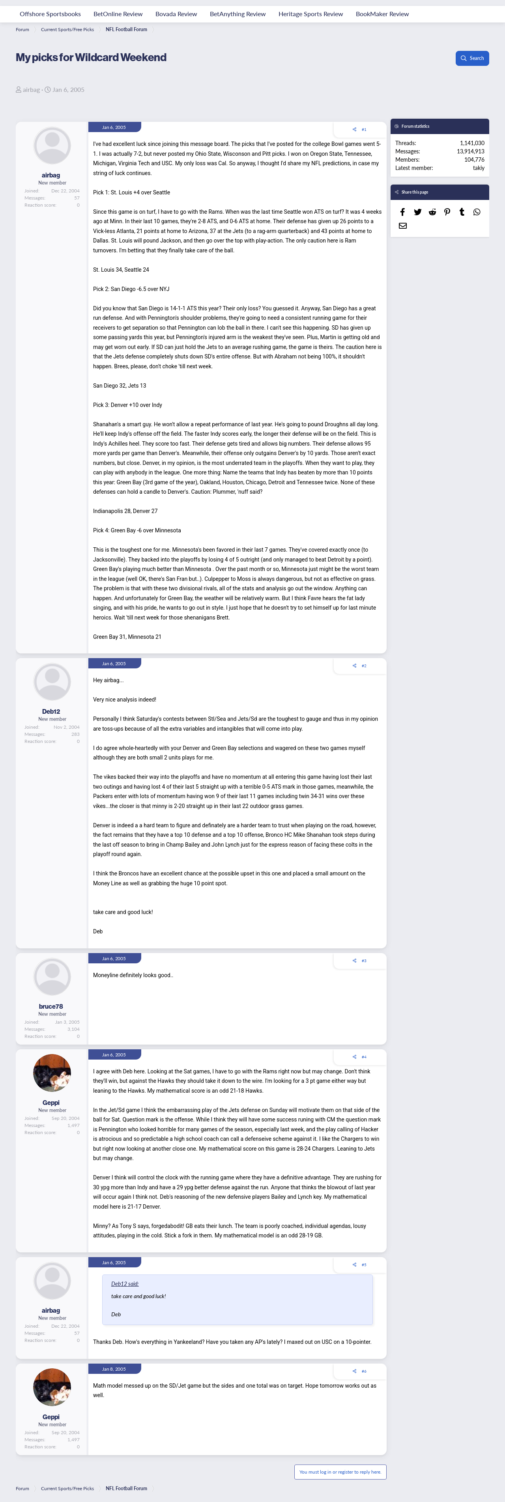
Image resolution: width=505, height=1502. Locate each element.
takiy (478, 168)
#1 (364, 129)
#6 (364, 1371)
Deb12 (51, 711)
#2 (364, 665)
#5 (364, 1264)
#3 (364, 960)
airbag (31, 89)
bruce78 (51, 1006)
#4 (364, 1057)
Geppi (51, 1102)
